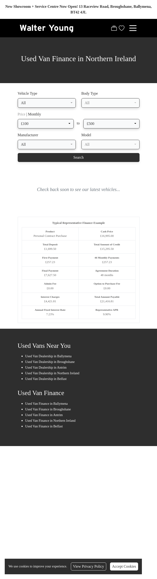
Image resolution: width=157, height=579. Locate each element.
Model (86, 135)
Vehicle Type (27, 94)
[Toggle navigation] (133, 28)
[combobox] (47, 103)
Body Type (89, 94)
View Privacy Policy (88, 566)
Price (21, 114)
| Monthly (29, 114)
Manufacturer (28, 135)
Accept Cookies (124, 566)
